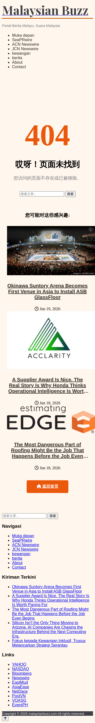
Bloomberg (21, 673)
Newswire (20, 678)
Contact (19, 67)
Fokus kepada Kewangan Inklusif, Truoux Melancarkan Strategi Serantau (49, 643)
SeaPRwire (22, 40)
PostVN (19, 696)
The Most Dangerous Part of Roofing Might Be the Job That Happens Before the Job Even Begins (47, 453)
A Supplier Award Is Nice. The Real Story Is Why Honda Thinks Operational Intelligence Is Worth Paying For (47, 388)
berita (17, 58)
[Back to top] (5, 718)
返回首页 (47, 486)
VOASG (19, 700)
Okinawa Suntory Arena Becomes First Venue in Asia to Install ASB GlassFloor (47, 291)
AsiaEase (20, 687)
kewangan (21, 53)
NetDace (20, 691)
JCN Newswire (25, 49)
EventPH (20, 705)
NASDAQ (20, 669)
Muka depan (23, 35)
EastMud (20, 682)
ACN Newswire (25, 44)
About (17, 62)
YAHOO (19, 664)
